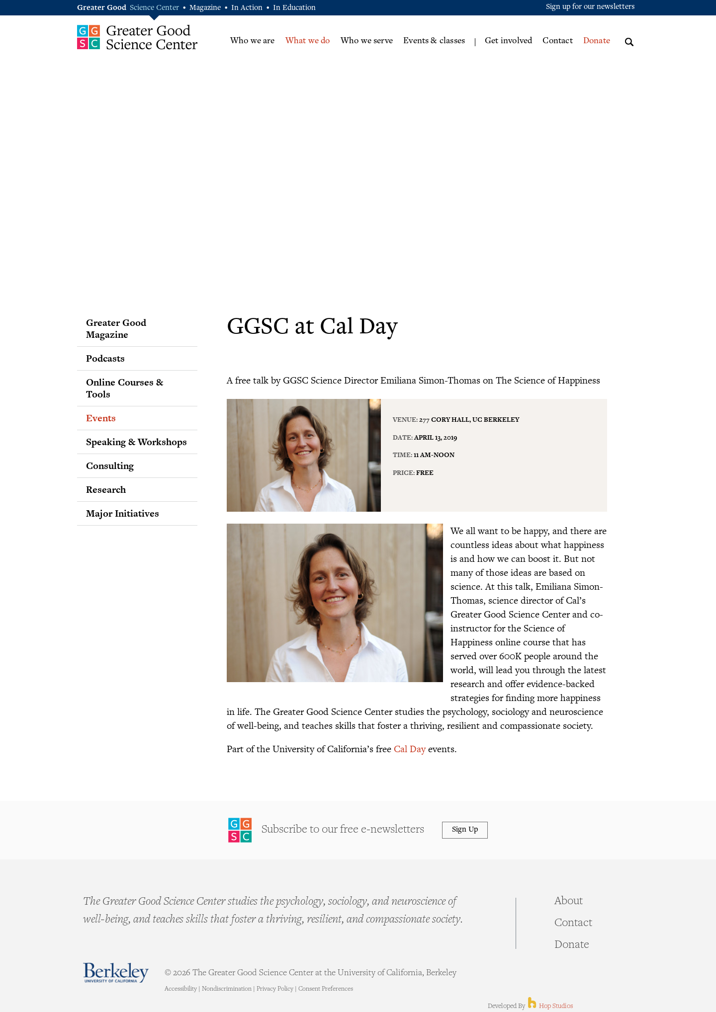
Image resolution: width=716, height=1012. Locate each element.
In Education (294, 8)
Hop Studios (550, 1006)
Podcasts (105, 358)
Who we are (252, 41)
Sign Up (465, 830)
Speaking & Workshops (136, 442)
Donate (596, 41)
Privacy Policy (275, 989)
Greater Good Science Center (137, 37)
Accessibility (181, 989)
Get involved (508, 41)
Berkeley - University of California (116, 972)
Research (106, 489)
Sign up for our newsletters (590, 7)
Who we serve (367, 41)
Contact (557, 41)
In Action (247, 8)
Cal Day (410, 748)
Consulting (110, 465)
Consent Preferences (325, 989)
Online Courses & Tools (124, 388)
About (568, 902)
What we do (307, 41)
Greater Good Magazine (116, 328)
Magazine (205, 8)
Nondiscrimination (227, 989)
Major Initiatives (122, 513)
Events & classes (434, 41)
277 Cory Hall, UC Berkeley (469, 419)
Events (101, 418)
